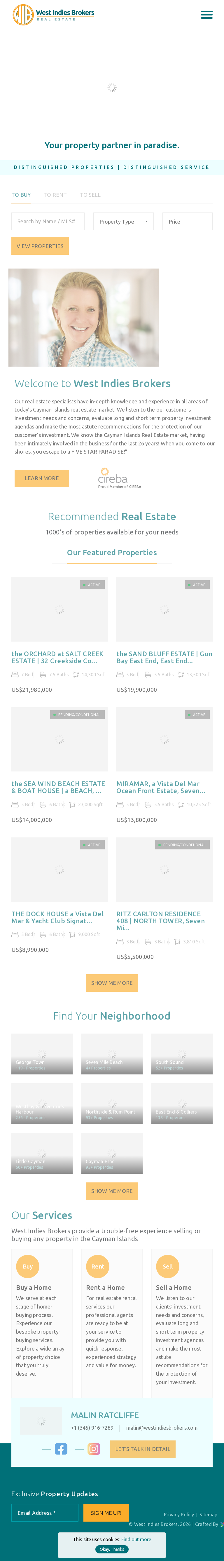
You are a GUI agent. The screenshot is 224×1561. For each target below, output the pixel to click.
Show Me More (112, 986)
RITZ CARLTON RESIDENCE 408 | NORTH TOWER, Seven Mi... (160, 924)
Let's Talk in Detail (146, 1449)
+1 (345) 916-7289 (88, 1428)
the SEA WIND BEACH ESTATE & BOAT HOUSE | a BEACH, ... (58, 791)
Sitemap (208, 1514)
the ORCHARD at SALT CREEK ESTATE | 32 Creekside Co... (57, 661)
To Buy (21, 198)
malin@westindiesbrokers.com (158, 1428)
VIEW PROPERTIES (40, 250)
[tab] (112, 560)
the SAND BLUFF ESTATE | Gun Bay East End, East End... (164, 661)
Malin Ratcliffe (101, 1414)
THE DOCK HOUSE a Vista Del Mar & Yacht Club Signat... (57, 921)
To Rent (55, 198)
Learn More (46, 478)
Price (175, 225)
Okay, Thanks (112, 1549)
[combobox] (123, 225)
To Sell (90, 198)
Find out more (136, 1539)
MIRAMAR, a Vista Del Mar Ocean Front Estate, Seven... (161, 791)
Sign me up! (106, 1513)
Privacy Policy (179, 1514)
